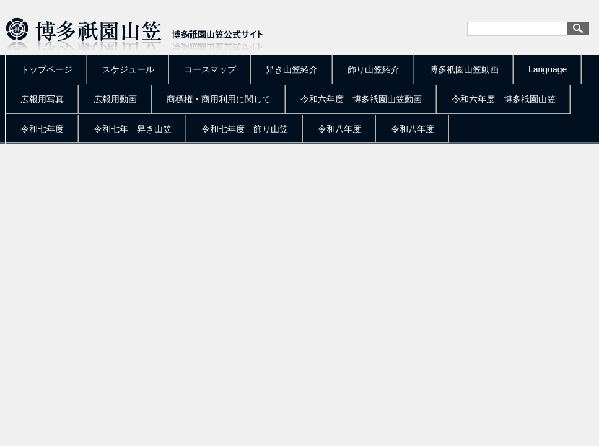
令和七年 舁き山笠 (133, 129)
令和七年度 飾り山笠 (244, 129)
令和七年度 (42, 129)
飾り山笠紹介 (374, 69)
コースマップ (210, 69)
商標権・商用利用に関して (219, 99)
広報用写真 (42, 99)
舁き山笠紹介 (292, 69)
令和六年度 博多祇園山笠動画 (361, 99)
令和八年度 (339, 129)
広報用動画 (115, 99)
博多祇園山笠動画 (464, 69)
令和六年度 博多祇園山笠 (504, 99)
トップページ (46, 69)
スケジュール (128, 69)
